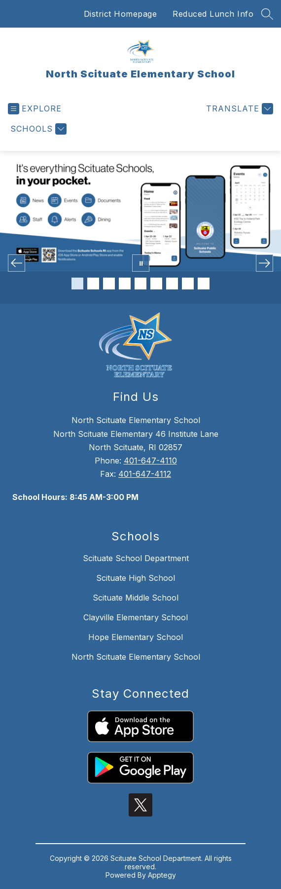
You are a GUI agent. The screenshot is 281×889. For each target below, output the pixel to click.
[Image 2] (93, 283)
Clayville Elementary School (135, 617)
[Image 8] (188, 283)
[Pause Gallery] (140, 263)
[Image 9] (204, 283)
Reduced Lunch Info (213, 14)
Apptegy (162, 875)
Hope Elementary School (135, 637)
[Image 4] (125, 283)
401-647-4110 (150, 460)
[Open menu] (35, 109)
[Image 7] (172, 283)
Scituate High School (135, 578)
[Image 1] (77, 283)
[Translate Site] (238, 109)
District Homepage (120, 14)
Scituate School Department (136, 558)
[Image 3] (109, 283)
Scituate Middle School (135, 598)
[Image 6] (156, 283)
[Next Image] (264, 263)
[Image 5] (140, 283)
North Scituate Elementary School (135, 657)
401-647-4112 (144, 474)
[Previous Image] (16, 263)
